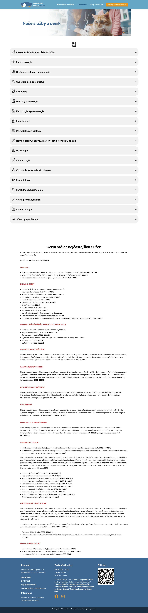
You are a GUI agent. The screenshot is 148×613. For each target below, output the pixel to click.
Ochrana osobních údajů (30, 600)
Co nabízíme (82, 5)
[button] (66, 4)
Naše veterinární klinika (65, 5)
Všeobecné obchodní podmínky (33, 598)
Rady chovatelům (96, 5)
